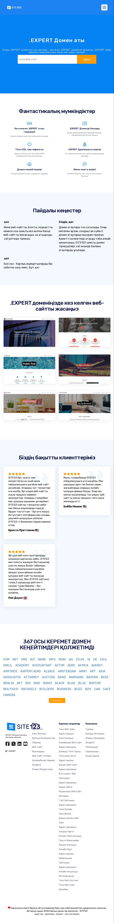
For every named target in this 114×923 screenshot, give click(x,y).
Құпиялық (49, 914)
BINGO (47, 683)
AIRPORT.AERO (30, 671)
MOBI (62, 659)
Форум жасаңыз (67, 845)
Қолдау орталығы (95, 733)
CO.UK (80, 659)
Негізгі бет (37, 729)
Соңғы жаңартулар (42, 769)
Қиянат (59, 914)
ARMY (83, 671)
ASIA (102, 671)
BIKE (37, 683)
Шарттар (39, 914)
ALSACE (49, 671)
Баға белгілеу (39, 733)
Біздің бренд (92, 756)
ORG (24, 659)
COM (6, 659)
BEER (104, 677)
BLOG (71, 683)
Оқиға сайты (65, 787)
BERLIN (8, 683)
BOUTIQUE (10, 689)
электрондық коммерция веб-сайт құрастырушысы (70, 742)
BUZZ (78, 689)
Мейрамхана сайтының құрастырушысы (67, 862)
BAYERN (92, 677)
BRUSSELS (28, 689)
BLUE (82, 683)
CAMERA (9, 695)
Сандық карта (66, 831)
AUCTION (48, 677)
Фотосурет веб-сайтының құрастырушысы (68, 778)
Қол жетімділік (72, 914)
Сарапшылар (92, 751)
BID (28, 683)
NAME (42, 659)
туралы (89, 729)
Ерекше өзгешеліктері (43, 738)
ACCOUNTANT (42, 665)
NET (15, 659)
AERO (71, 665)
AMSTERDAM (67, 671)
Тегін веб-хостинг (68, 880)
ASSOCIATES (12, 677)
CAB (97, 689)
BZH (88, 689)
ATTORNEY (31, 677)
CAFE (106, 689)
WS (71, 659)
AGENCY (97, 665)
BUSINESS (64, 689)
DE (95, 659)
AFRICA (83, 665)
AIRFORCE (10, 671)
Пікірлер (36, 742)
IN (88, 659)
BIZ (32, 659)
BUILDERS (46, 689)
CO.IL (103, 659)
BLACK (59, 683)
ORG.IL (7, 665)
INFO (52, 659)
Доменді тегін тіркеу (70, 751)
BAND (62, 677)
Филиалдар (92, 747)
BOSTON (95, 683)
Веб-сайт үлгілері (41, 756)
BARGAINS (76, 677)
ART (93, 671)
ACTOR (59, 665)
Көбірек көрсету (57, 700)
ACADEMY (22, 665)
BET (20, 683)
